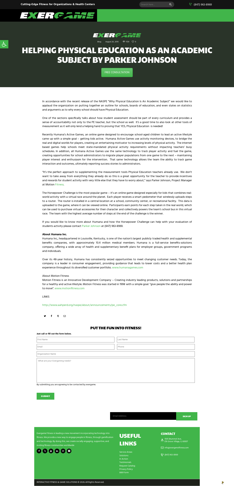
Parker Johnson (91, 226)
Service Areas (125, 453)
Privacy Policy (126, 469)
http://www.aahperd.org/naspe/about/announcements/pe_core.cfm (84, 305)
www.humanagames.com (127, 267)
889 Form (124, 473)
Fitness (59, 184)
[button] (4, 44)
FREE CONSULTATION (117, 72)
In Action (123, 459)
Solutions (123, 456)
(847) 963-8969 (203, 4)
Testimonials (125, 463)
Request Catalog (127, 466)
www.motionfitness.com (70, 288)
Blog (97, 42)
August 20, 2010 (111, 42)
